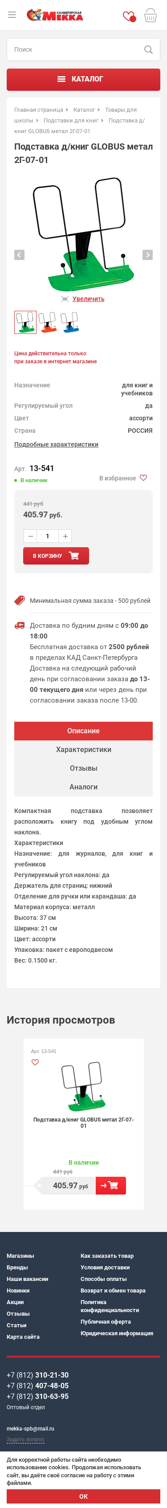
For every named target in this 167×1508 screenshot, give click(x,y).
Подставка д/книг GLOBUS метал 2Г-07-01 (83, 1123)
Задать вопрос (26, 1439)
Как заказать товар (107, 1255)
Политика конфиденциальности (110, 1306)
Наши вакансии (27, 1279)
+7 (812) (38, 1375)
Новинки (18, 1290)
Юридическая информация (117, 1333)
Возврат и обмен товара (113, 1290)
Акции (15, 1302)
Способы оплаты (104, 1279)
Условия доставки (105, 1267)
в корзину (47, 556)
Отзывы (18, 1313)
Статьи (16, 1325)
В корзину (111, 1186)
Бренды (17, 1267)
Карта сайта (23, 1336)
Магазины (20, 1255)
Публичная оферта (106, 1321)
